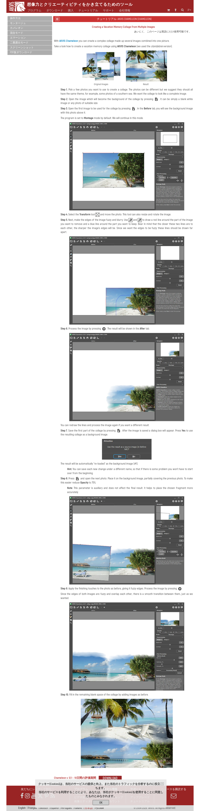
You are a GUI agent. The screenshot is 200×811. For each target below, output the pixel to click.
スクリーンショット (22, 47)
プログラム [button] (34, 10)
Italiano (78, 808)
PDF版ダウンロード (21, 52)
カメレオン (16, 28)
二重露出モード (19, 42)
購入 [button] (71, 10)
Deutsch (43, 808)
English (22, 808)
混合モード (16, 33)
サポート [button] (108, 10)
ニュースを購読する (173, 793)
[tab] (30, 18)
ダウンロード (54, 10)
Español (54, 808)
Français (32, 808)
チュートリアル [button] (88, 10)
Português (66, 808)
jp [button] (189, 10)
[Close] (162, 784)
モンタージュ (18, 23)
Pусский (99, 808)
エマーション (18, 37)
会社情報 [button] (124, 10)
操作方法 (15, 18)
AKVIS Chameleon (68, 41)
